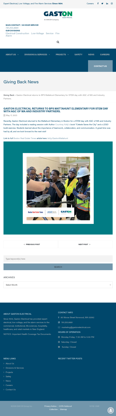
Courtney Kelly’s (62, 124)
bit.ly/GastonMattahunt (58, 138)
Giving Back (8, 94)
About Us (11, 54)
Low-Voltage (37, 33)
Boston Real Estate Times (24, 138)
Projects (61, 54)
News (91, 54)
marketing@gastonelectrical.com (76, 327)
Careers (90, 3)
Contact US (100, 66)
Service (49, 33)
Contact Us (11, 389)
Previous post (33, 244)
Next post (83, 244)
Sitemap (63, 409)
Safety (78, 54)
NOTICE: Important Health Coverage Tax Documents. (27, 334)
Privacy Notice (50, 406)
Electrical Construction (17, 33)
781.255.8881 (12, 27)
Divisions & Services (35, 54)
